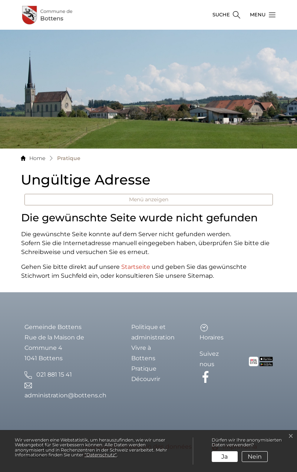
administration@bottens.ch (65, 395)
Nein (255, 456)
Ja (224, 456)
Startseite (135, 266)
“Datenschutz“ (101, 455)
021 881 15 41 (54, 374)
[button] (260, 15)
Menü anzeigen (148, 199)
